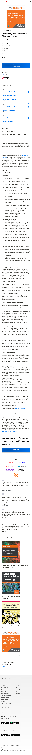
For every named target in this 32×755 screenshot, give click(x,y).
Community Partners (6, 695)
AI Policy (18, 693)
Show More (5, 124)
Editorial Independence (20, 750)
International (5, 707)
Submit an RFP (4, 699)
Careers (3, 689)
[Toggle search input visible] (30, 1)
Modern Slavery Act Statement (7, 751)
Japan (2, 712)
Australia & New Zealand (7, 710)
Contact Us (18, 687)
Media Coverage (5, 693)
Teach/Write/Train (5, 687)
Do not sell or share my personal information (10, 745)
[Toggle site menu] (1, 1)
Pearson (6, 53)
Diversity (3, 701)
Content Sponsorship (6, 703)
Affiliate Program (5, 697)
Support (18, 685)
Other (3, 666)
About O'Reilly (5, 685)
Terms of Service (4, 750)
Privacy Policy (19, 691)
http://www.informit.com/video (9, 431)
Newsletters (19, 689)
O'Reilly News (4, 691)
